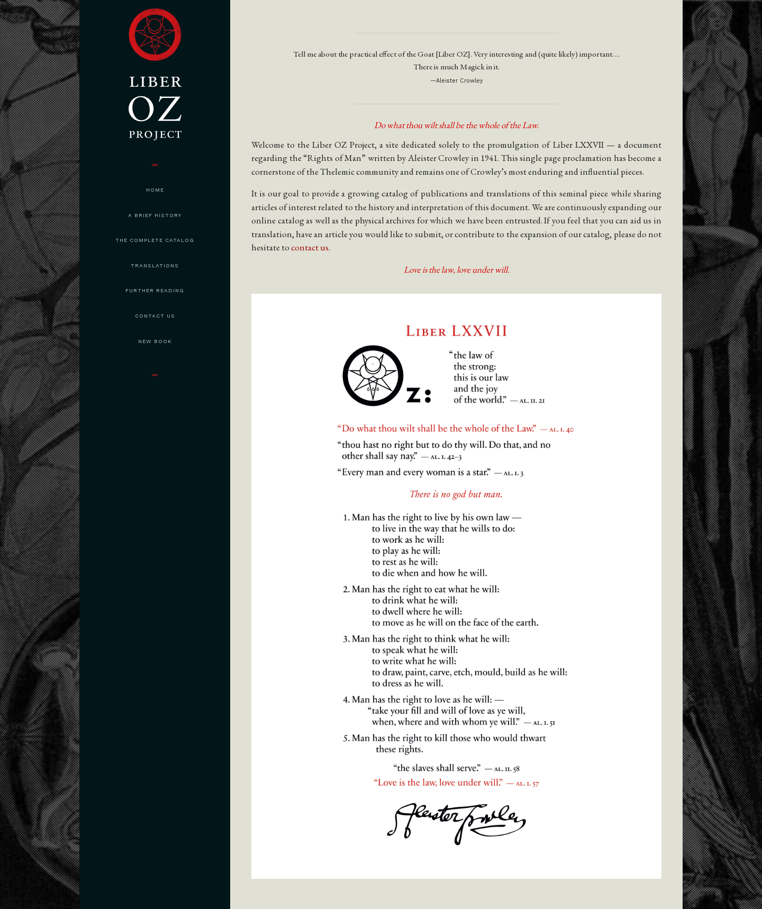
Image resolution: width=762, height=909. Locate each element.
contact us (310, 247)
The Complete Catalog (154, 240)
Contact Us (155, 316)
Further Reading (154, 290)
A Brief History (155, 215)
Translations (155, 265)
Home (155, 190)
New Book (155, 341)
